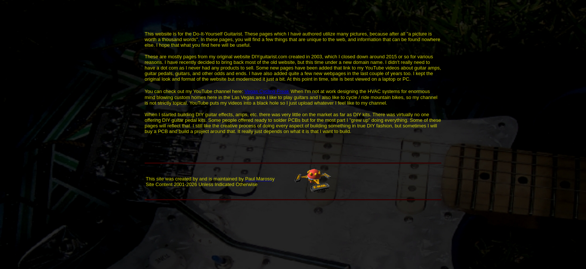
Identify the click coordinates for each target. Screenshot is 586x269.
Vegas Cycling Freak (266, 91)
